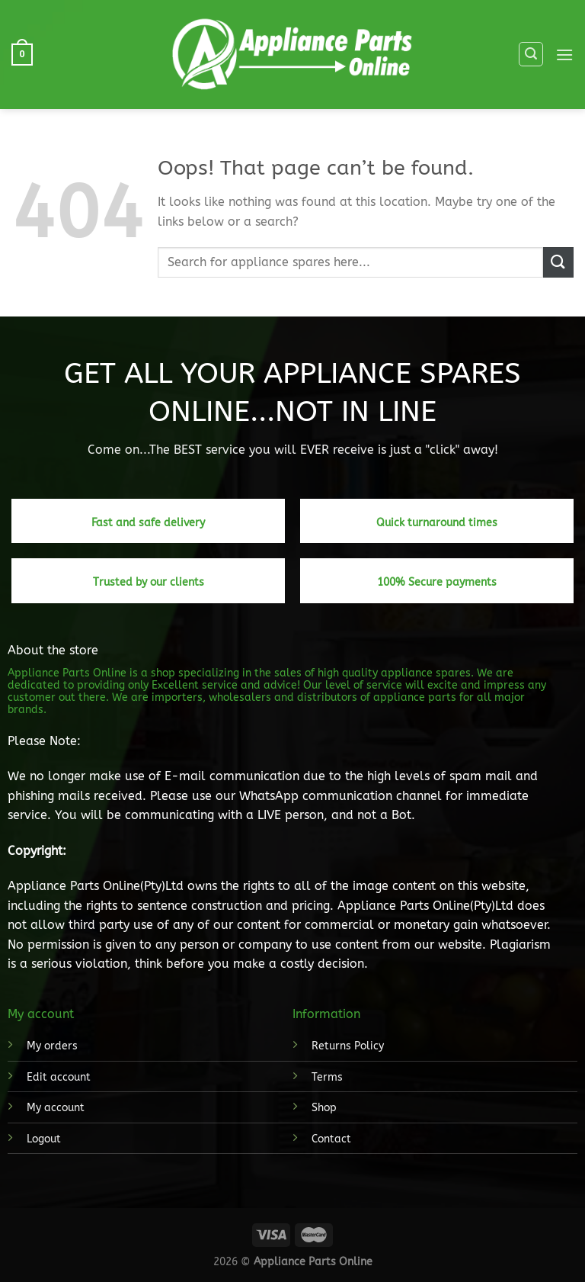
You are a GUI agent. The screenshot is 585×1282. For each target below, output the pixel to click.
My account (56, 1107)
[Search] (531, 54)
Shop (324, 1107)
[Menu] (564, 54)
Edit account (59, 1077)
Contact (331, 1139)
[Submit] (558, 262)
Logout (44, 1139)
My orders (52, 1045)
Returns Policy (348, 1045)
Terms (327, 1077)
